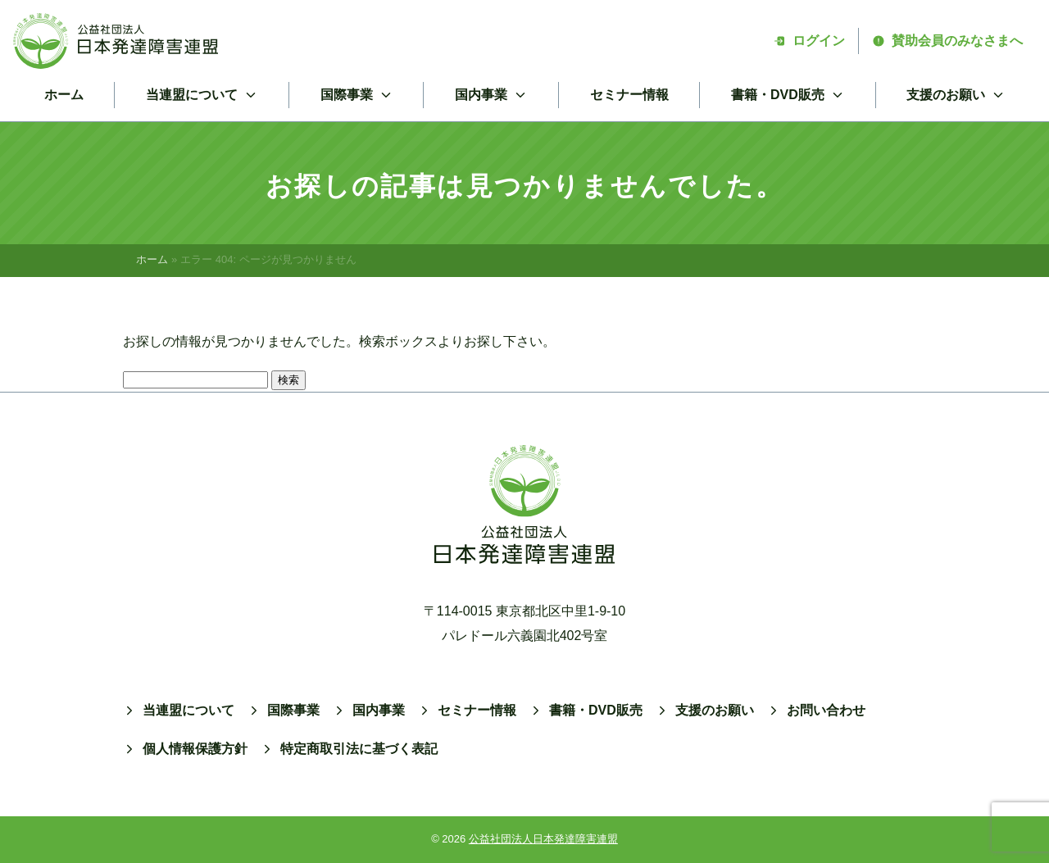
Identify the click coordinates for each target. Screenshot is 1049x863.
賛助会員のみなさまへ (947, 41)
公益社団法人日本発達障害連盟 (543, 839)
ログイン (809, 41)
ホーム (64, 95)
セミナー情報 (629, 95)
